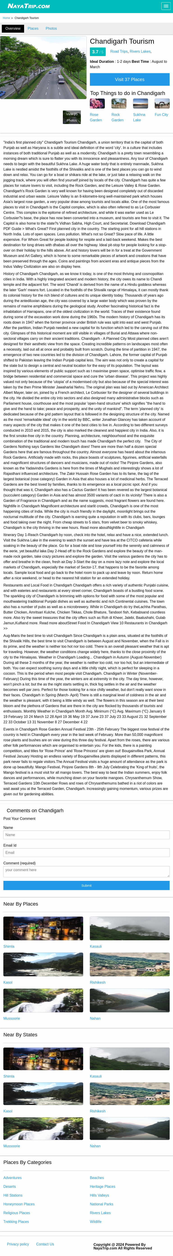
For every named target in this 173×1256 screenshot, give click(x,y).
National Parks (101, 1204)
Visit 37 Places (130, 79)
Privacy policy (18, 1244)
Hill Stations (12, 1195)
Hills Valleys (99, 1195)
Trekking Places (16, 1222)
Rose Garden (97, 112)
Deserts (9, 1186)
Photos (51, 28)
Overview (12, 28)
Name (86, 832)
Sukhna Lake (140, 112)
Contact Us (45, 1244)
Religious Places (16, 1213)
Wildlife (96, 1222)
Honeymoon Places (19, 1204)
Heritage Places (102, 1186)
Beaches (97, 1178)
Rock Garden (119, 112)
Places (33, 28)
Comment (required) (86, 869)
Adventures (12, 1178)
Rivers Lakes (140, 51)
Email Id (86, 850)
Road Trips (119, 51)
